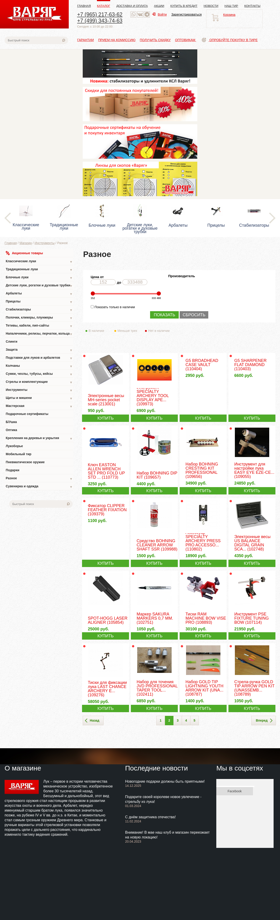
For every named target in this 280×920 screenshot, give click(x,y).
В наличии (99, 330)
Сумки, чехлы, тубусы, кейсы (39, 374)
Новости (211, 6)
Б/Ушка (11, 422)
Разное (39, 478)
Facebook (235, 791)
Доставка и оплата (132, 6)
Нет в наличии (159, 330)
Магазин (25, 243)
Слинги (11, 341)
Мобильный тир (18, 454)
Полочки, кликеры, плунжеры (39, 318)
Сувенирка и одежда (39, 486)
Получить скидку (155, 40)
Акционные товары (24, 253)
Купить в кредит (184, 6)
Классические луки (39, 261)
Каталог (103, 6)
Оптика (11, 430)
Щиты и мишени (39, 398)
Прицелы (39, 301)
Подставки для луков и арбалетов (39, 358)
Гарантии (85, 40)
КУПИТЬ (105, 418)
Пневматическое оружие (25, 462)
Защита (39, 350)
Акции (159, 6)
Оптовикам (185, 40)
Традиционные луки (39, 269)
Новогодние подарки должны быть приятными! (165, 781)
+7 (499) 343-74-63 (100, 21)
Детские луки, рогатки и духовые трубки (39, 285)
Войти (159, 14)
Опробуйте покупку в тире (230, 40)
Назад (92, 721)
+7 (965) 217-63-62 (100, 14)
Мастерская (39, 406)
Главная (84, 6)
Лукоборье (14, 446)
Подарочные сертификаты (27, 414)
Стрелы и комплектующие (39, 382)
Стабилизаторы (39, 310)
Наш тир (231, 6)
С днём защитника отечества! (150, 817)
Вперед (264, 721)
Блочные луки (39, 277)
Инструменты (45, 243)
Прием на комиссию (116, 40)
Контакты (252, 6)
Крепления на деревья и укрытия (39, 438)
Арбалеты (39, 293)
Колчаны (39, 366)
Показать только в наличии (115, 307)
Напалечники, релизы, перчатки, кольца (39, 334)
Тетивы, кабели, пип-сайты (39, 326)
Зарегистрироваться (186, 14)
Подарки (12, 470)
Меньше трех (128, 330)
